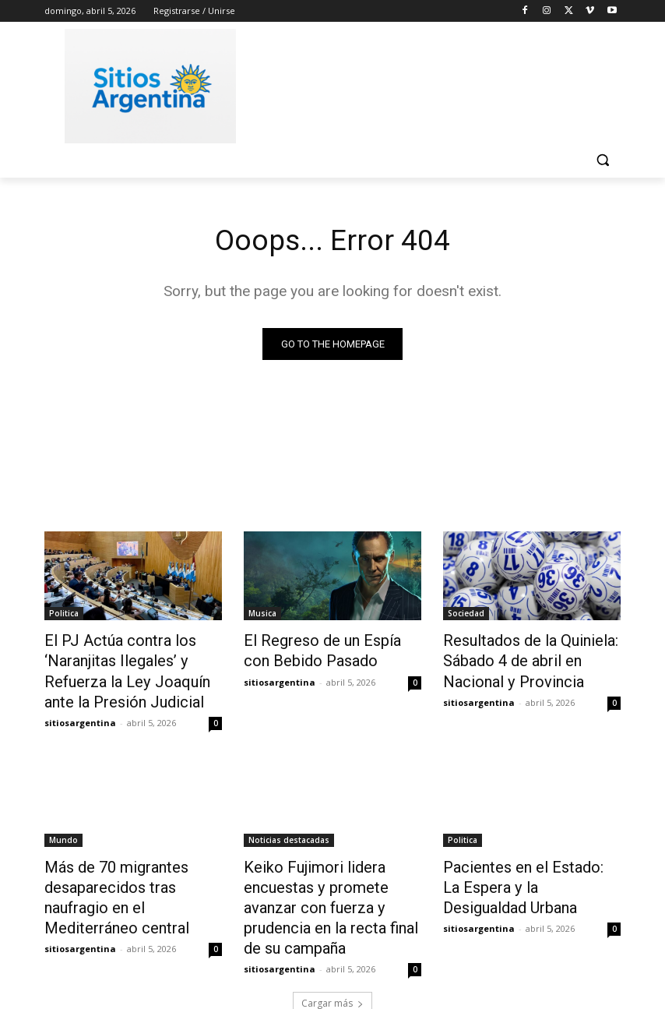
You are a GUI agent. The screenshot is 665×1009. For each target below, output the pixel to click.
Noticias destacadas (288, 828)
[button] (602, 160)
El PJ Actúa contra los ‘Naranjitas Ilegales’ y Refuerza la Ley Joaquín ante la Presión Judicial (128, 666)
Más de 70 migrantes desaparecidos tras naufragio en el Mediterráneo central (131, 871)
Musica (262, 614)
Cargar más (332, 959)
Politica (64, 614)
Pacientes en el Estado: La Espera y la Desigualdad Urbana (519, 871)
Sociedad (466, 614)
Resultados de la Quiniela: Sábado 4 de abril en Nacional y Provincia (529, 658)
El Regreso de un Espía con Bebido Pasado (322, 649)
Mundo (63, 828)
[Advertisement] (438, 83)
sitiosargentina (80, 711)
